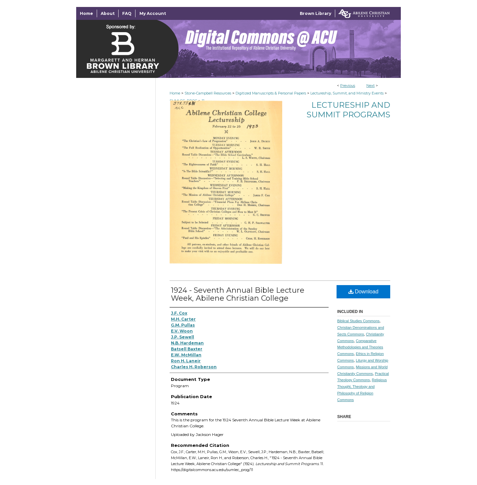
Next (370, 85)
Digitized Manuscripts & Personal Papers (271, 93)
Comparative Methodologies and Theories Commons (360, 347)
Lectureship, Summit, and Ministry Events (347, 93)
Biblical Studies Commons (358, 321)
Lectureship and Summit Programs (348, 109)
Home (175, 93)
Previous (347, 85)
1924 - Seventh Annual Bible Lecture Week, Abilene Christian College (237, 294)
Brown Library (315, 13)
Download (363, 291)
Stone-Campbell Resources (208, 93)
